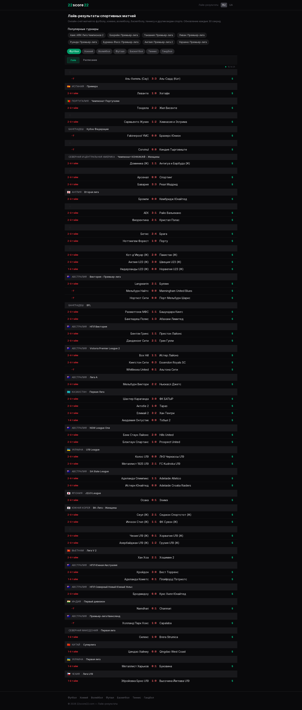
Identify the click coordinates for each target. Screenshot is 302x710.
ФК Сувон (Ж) (168, 521)
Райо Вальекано (170, 212)
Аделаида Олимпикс (135, 478)
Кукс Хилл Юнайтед (172, 593)
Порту (163, 241)
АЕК (146, 212)
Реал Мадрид (168, 184)
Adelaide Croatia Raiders (175, 485)
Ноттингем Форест (136, 241)
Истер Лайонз (168, 355)
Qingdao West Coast (172, 651)
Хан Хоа (143, 557)
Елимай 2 (143, 413)
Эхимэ (163, 500)
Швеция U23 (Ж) (170, 262)
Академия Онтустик (135, 420)
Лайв (73, 60)
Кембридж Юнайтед (173, 199)
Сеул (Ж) (143, 514)
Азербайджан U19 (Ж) (134, 542)
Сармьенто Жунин (136, 121)
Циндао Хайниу (138, 651)
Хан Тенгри (166, 413)
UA (231, 4)
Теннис (152, 51)
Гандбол (167, 51)
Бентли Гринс (140, 333)
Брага (163, 233)
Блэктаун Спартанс (136, 442)
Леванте (143, 93)
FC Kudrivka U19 (169, 463)
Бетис (145, 233)
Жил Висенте (168, 108)
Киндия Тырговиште (173, 149)
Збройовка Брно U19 (135, 680)
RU (224, 4)
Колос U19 (142, 456)
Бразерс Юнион (170, 135)
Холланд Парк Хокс (135, 623)
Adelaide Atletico (170, 478)
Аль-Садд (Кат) (169, 78)
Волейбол (104, 51)
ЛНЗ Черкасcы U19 (171, 456)
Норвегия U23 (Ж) (171, 269)
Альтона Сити (168, 369)
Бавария (143, 184)
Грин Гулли (166, 340)
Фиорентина (140, 220)
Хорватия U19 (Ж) (171, 535)
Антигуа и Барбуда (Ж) (174, 163)
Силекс (144, 637)
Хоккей (88, 51)
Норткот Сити (139, 298)
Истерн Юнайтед (137, 485)
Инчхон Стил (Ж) (137, 521)
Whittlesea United (137, 369)
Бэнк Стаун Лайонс (136, 434)
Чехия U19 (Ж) (139, 535)
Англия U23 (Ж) (138, 262)
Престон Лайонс (170, 333)
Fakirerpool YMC (138, 135)
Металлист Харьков (135, 666)
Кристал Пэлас (169, 220)
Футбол (74, 51)
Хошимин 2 (166, 557)
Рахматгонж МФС (137, 311)
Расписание (90, 60)
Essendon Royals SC (172, 362)
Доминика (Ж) (139, 163)
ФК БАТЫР (166, 398)
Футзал (120, 51)
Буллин (164, 283)
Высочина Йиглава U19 (174, 680)
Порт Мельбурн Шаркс (174, 298)
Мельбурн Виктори (136, 384)
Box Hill (144, 355)
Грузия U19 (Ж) (169, 542)
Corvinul (143, 149)
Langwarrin (142, 283)
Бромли (143, 199)
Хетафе (164, 93)
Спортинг (165, 177)
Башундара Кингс (171, 311)
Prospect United (169, 442)
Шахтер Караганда (136, 398)
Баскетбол (136, 51)
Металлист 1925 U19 (135, 463)
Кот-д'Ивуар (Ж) (137, 254)
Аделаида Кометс (136, 579)
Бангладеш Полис (137, 319)
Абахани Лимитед (171, 319)
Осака (145, 500)
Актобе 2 (143, 406)
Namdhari (143, 608)
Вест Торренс (169, 572)
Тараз (163, 406)
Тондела (143, 108)
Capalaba (165, 623)
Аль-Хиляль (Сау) (137, 78)
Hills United (166, 434)
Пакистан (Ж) (168, 254)
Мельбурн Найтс (137, 290)
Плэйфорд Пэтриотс (173, 579)
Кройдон (143, 572)
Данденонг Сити (137, 340)
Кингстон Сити (139, 362)
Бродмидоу (141, 593)
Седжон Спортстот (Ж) (175, 514)
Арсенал (143, 177)
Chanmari (165, 608)
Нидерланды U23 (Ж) (134, 269)
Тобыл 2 (164, 420)
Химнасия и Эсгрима (173, 121)
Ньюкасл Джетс (170, 384)
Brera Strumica (168, 637)
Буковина (165, 666)
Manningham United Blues (175, 290)
